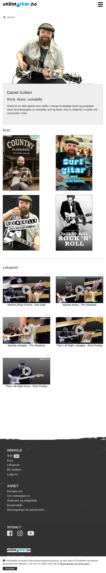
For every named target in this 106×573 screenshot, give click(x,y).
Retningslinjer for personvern (75, 563)
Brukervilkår (14, 505)
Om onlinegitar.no (18, 495)
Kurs (10, 460)
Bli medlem (14, 469)
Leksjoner (13, 464)
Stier (10, 455)
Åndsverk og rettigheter (22, 500)
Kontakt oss (14, 491)
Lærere (11, 17)
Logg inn (12, 474)
